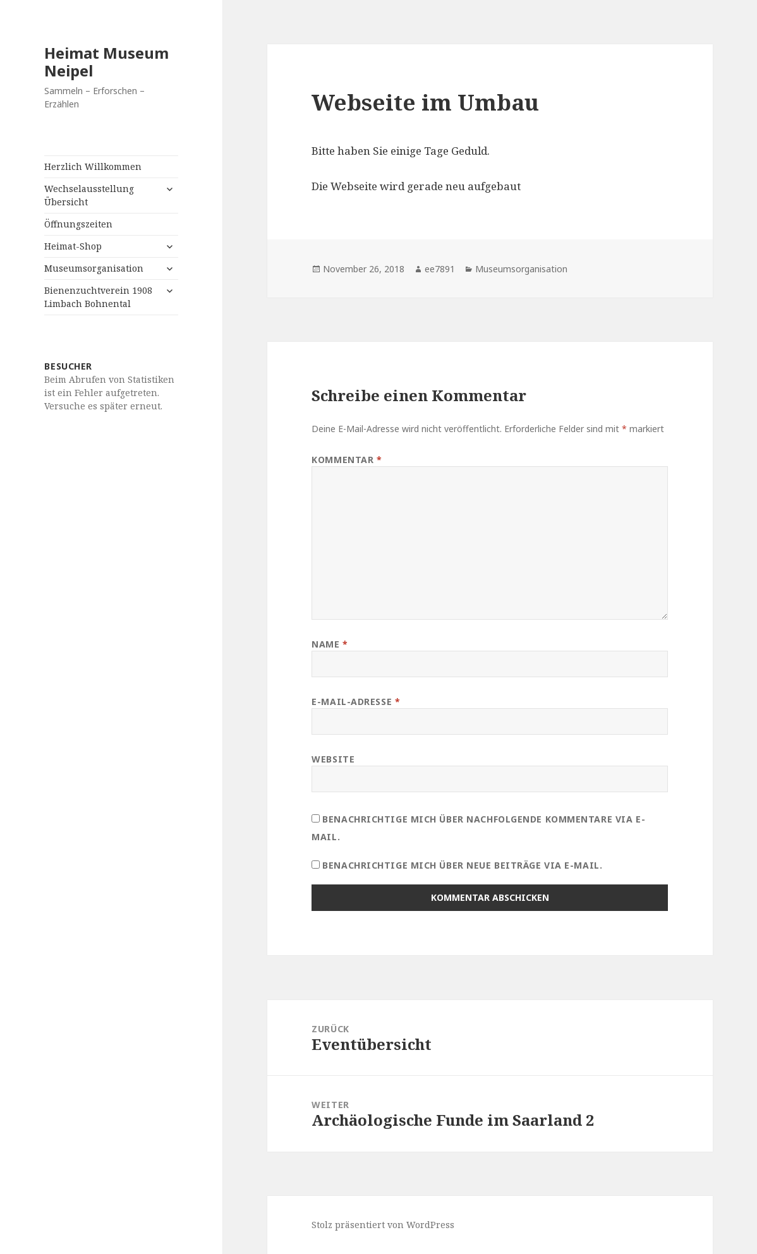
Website (333, 759)
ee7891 (440, 269)
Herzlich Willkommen (93, 166)
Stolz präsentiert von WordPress (383, 1225)
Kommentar (347, 460)
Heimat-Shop (73, 246)
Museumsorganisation (93, 268)
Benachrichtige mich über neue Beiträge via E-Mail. (462, 865)
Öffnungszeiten (78, 224)
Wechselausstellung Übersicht (89, 195)
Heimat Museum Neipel (106, 61)
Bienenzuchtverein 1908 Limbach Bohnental (98, 297)
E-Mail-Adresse (356, 702)
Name (330, 644)
